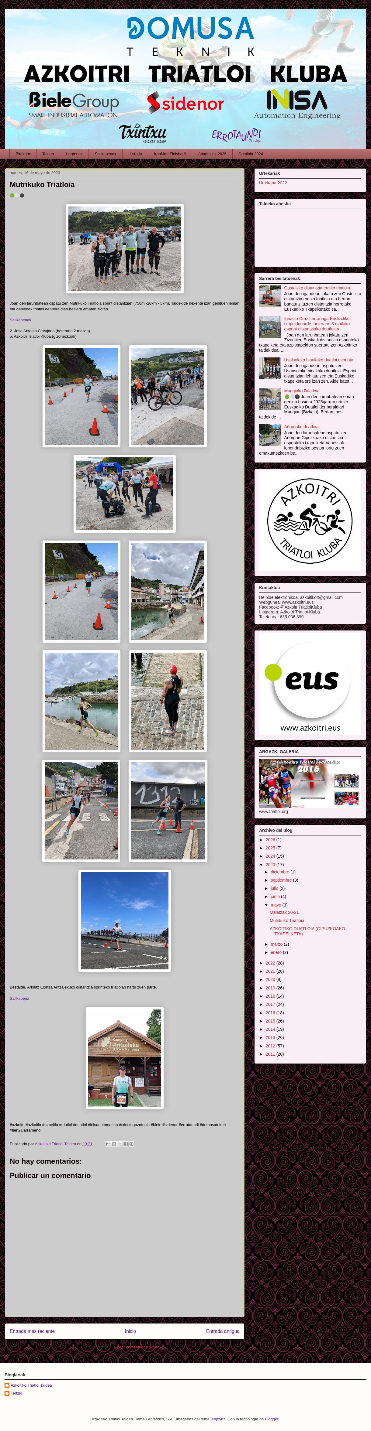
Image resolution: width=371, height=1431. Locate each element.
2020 (271, 979)
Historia (135, 154)
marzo (277, 944)
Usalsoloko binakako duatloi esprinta (318, 359)
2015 (271, 1021)
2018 (271, 996)
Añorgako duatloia (301, 426)
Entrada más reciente (32, 1331)
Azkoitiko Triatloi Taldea (31, 1385)
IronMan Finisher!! (170, 154)
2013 (271, 1037)
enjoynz (218, 1419)
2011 (271, 1054)
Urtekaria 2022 (273, 182)
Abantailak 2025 (212, 154)
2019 (271, 987)
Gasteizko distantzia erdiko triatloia (317, 287)
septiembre (282, 880)
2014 (271, 1029)
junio (276, 896)
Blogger (271, 1419)
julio (275, 888)
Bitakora (23, 154)
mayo (276, 905)
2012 (271, 1045)
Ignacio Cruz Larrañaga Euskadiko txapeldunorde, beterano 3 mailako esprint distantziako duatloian (317, 323)
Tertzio (16, 1393)
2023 (271, 864)
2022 (271, 963)
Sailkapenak (105, 154)
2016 (271, 1012)
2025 (271, 847)
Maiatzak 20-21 (284, 912)
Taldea (48, 154)
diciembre (280, 871)
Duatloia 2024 (251, 154)
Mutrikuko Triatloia (287, 920)
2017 (271, 1004)
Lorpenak (74, 154)
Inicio (130, 1331)
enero (277, 952)
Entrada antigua (223, 1331)
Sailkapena (19, 998)
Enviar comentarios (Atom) (137, 1347)
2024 (271, 856)
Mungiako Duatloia (302, 390)
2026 (271, 839)
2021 (271, 971)
